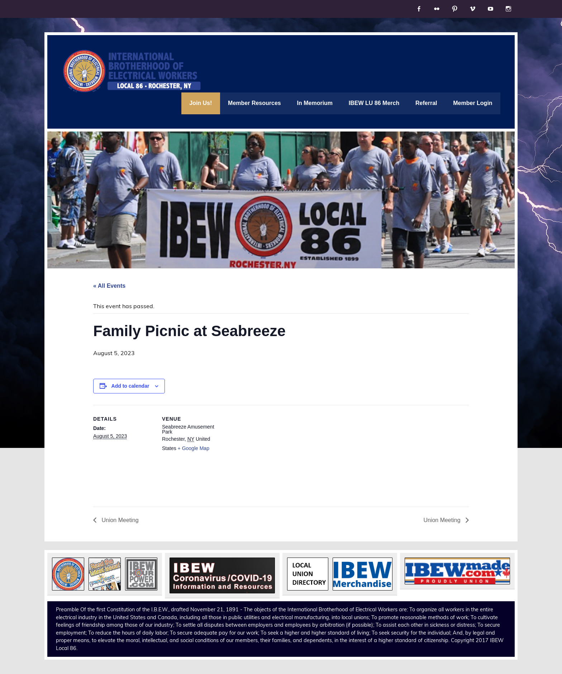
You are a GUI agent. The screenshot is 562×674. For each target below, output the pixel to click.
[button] (68, 574)
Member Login (472, 103)
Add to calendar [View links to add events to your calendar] (130, 386)
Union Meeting (119, 520)
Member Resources (254, 103)
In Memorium (315, 103)
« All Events (109, 286)
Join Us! (200, 103)
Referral (426, 103)
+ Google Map (193, 448)
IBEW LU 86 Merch (374, 103)
